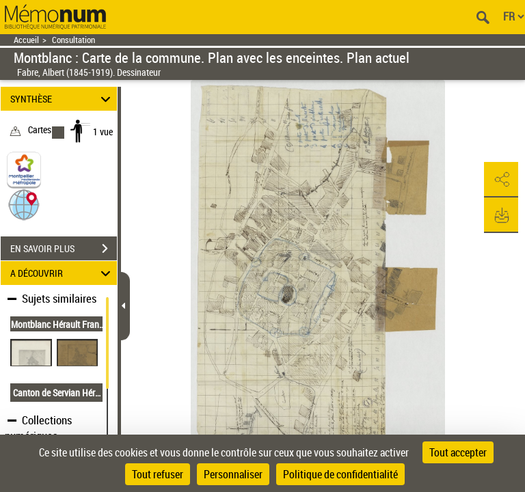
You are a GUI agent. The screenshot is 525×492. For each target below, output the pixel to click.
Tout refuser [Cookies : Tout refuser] (157, 474)
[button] (24, 203)
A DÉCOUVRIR (62, 273)
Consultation (73, 40)
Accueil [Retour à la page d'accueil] (26, 40)
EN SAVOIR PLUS (63, 248)
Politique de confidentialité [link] (340, 474)
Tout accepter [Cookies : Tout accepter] (458, 452)
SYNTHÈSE (62, 99)
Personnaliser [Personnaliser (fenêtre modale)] (233, 474)
